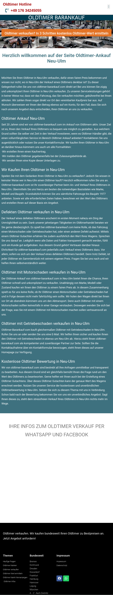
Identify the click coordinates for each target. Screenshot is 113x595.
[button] (108, 6)
